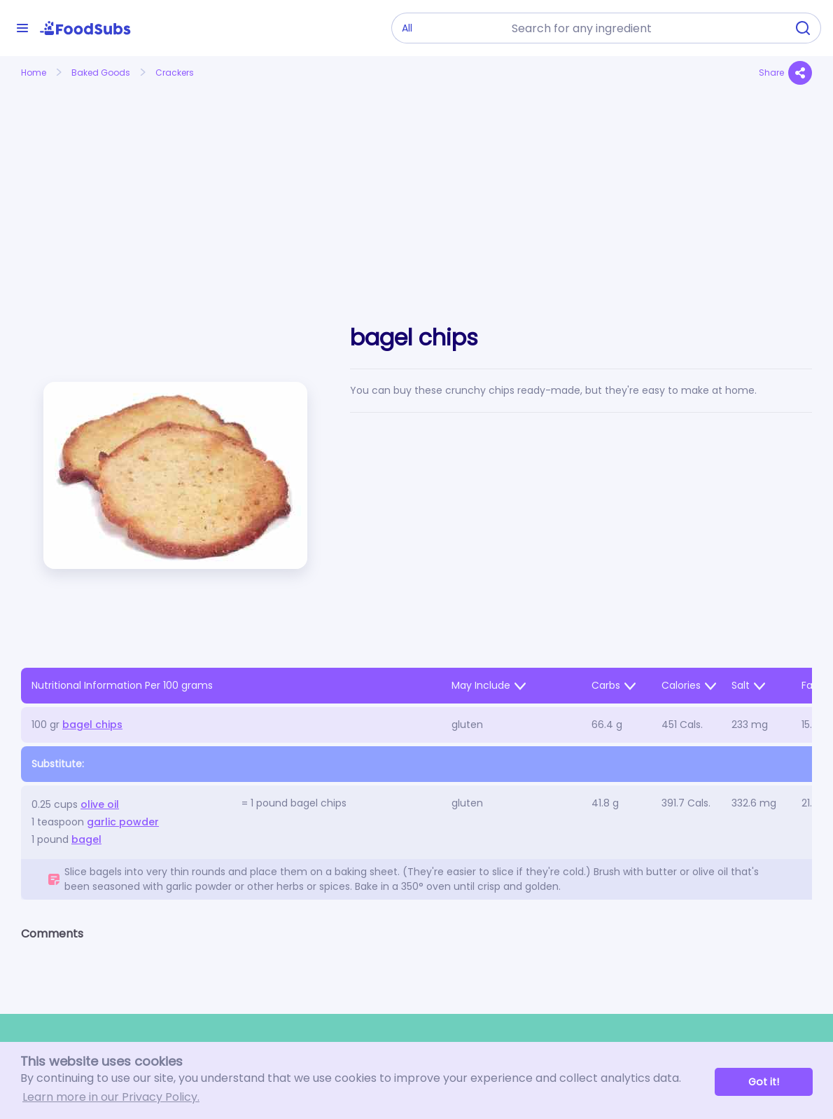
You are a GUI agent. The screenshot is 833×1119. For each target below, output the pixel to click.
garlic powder (123, 822)
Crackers (174, 72)
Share (785, 73)
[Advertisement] (146, 188)
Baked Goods (100, 72)
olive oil (99, 804)
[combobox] (645, 28)
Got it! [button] (763, 1082)
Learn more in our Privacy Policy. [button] (111, 1097)
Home (33, 72)
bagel (86, 839)
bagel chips (92, 725)
